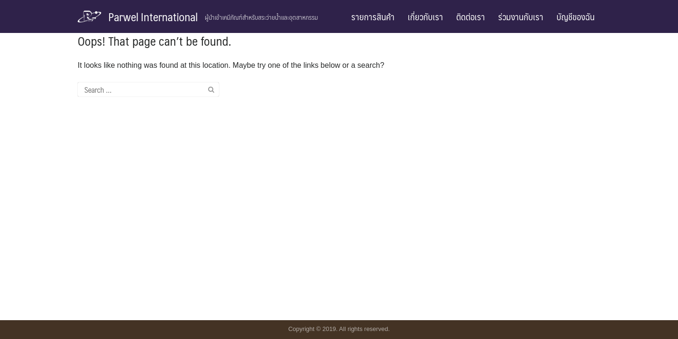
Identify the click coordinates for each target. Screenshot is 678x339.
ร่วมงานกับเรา (520, 16)
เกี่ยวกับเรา (425, 16)
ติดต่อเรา (470, 16)
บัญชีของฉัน (576, 16)
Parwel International (153, 16)
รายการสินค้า (373, 16)
